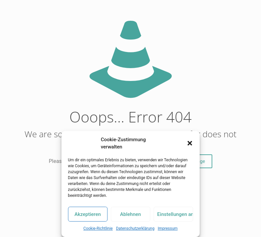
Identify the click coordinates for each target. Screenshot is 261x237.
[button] (190, 143)
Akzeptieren (87, 214)
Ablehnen (130, 214)
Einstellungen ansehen (175, 214)
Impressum (167, 228)
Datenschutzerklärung (135, 228)
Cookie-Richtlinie (98, 228)
